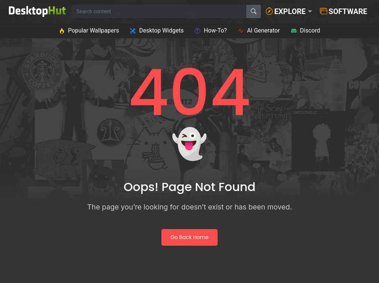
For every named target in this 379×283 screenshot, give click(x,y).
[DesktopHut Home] (37, 11)
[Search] (253, 11)
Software (343, 11)
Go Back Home (190, 237)
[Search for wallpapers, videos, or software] (159, 11)
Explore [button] (286, 11)
